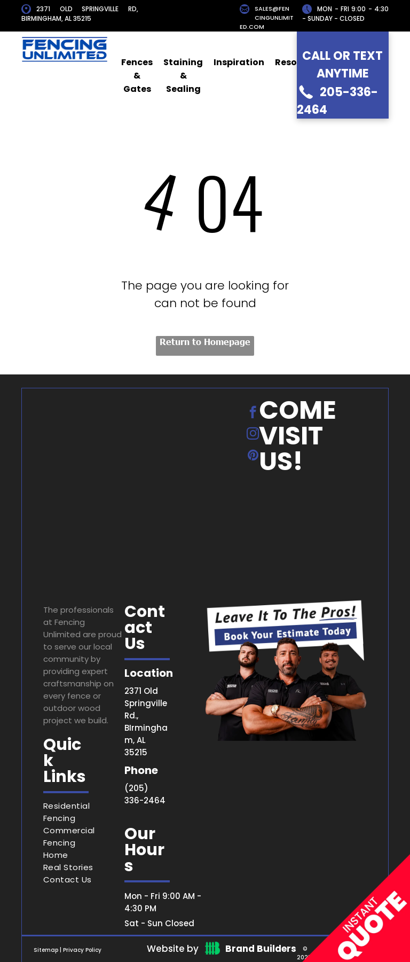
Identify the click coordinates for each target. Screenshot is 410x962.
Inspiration (239, 62)
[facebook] (252, 413)
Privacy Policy (82, 950)
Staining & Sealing (183, 75)
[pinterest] (252, 456)
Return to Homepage (205, 341)
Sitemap (46, 950)
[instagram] (252, 434)
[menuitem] (83, 812)
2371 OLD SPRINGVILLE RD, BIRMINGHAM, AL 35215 (79, 13)
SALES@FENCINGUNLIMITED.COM (267, 17)
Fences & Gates (137, 75)
